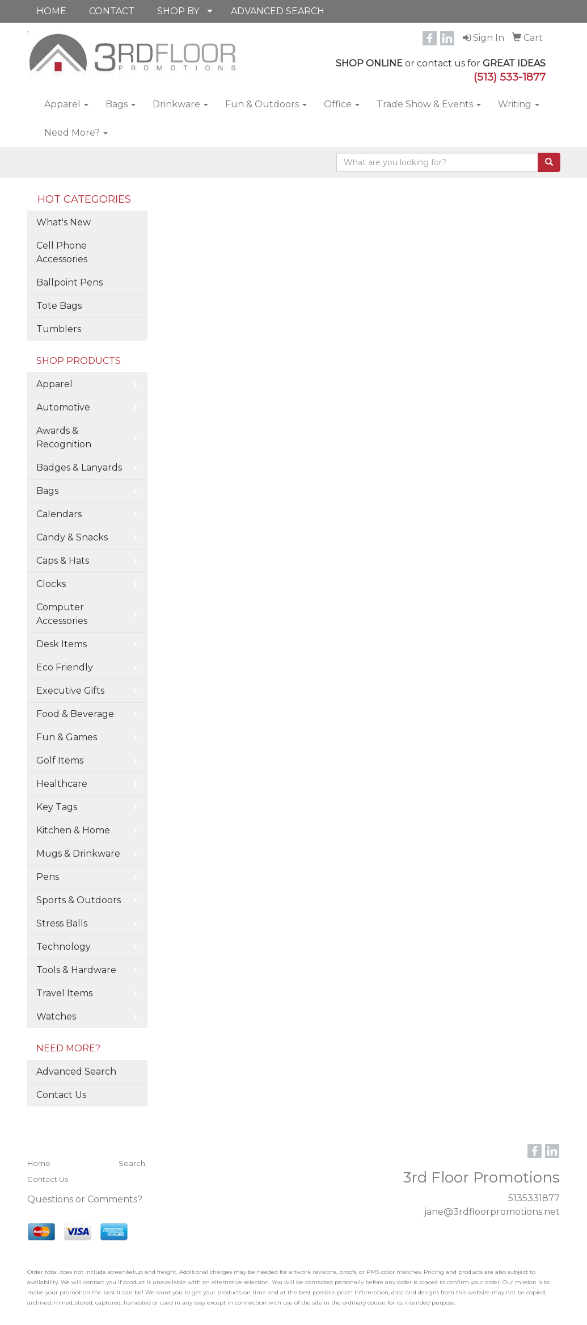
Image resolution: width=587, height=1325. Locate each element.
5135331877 (534, 1198)
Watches (56, 1016)
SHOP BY (178, 11)
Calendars (59, 514)
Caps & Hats (62, 560)
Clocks (51, 583)
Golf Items (59, 760)
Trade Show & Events (429, 104)
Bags (120, 104)
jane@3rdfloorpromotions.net (492, 1211)
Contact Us (61, 1094)
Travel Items (64, 993)
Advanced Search (76, 1071)
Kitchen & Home (73, 830)
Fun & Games (66, 737)
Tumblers (58, 329)
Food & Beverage (75, 713)
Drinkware (180, 104)
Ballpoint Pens (69, 282)
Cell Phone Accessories (61, 252)
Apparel (66, 104)
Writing (518, 104)
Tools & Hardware (76, 970)
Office (342, 104)
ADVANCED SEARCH (277, 11)
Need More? (76, 132)
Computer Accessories (61, 614)
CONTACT (111, 11)
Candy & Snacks (72, 537)
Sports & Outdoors (78, 900)
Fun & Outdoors (266, 104)
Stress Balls (61, 923)
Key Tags (56, 807)
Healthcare (61, 783)
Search (132, 1163)
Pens (47, 876)
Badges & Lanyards (79, 467)
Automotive (63, 407)
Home (38, 1163)
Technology (63, 946)
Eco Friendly (64, 667)
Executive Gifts (70, 690)
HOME (51, 11)
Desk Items (61, 644)
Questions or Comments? (84, 1199)
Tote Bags (59, 305)
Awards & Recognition (63, 437)
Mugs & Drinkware (78, 853)
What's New (63, 222)
